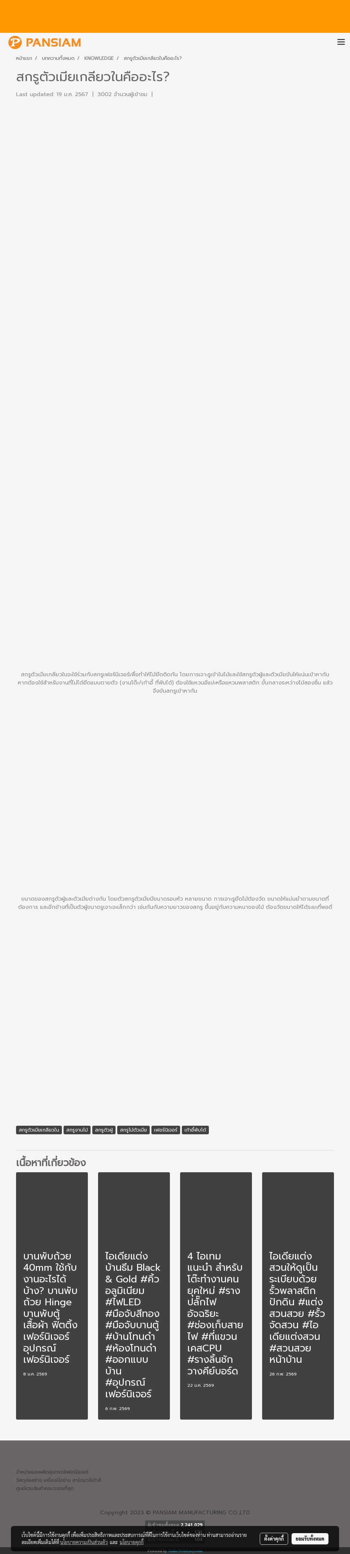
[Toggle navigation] (341, 42)
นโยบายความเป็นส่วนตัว (84, 1542)
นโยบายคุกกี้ (132, 1542)
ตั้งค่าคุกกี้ (274, 1539)
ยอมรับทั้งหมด (310, 1539)
